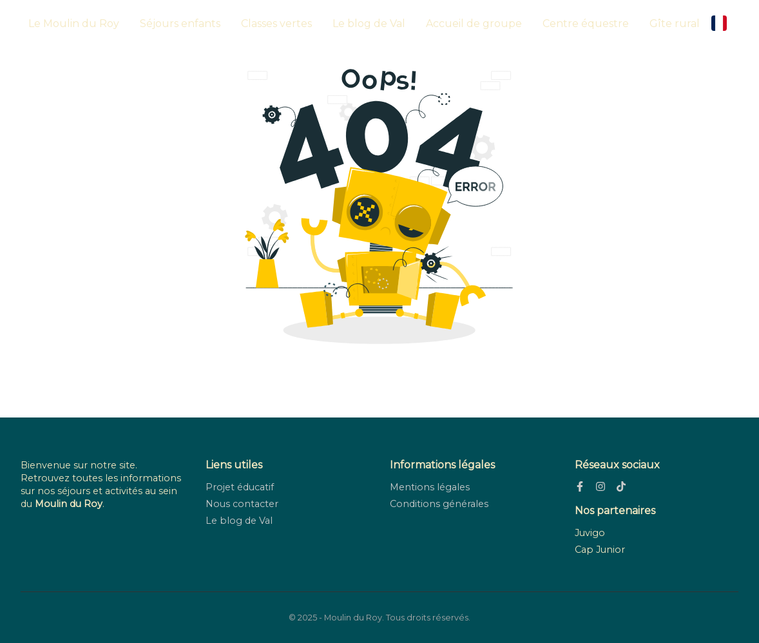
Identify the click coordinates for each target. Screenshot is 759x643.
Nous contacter (242, 504)
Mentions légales (430, 487)
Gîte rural (674, 23)
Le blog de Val (368, 23)
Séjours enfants (180, 23)
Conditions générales (439, 504)
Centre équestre (586, 23)
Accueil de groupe (474, 23)
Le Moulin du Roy (73, 23)
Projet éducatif (240, 487)
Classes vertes (276, 23)
